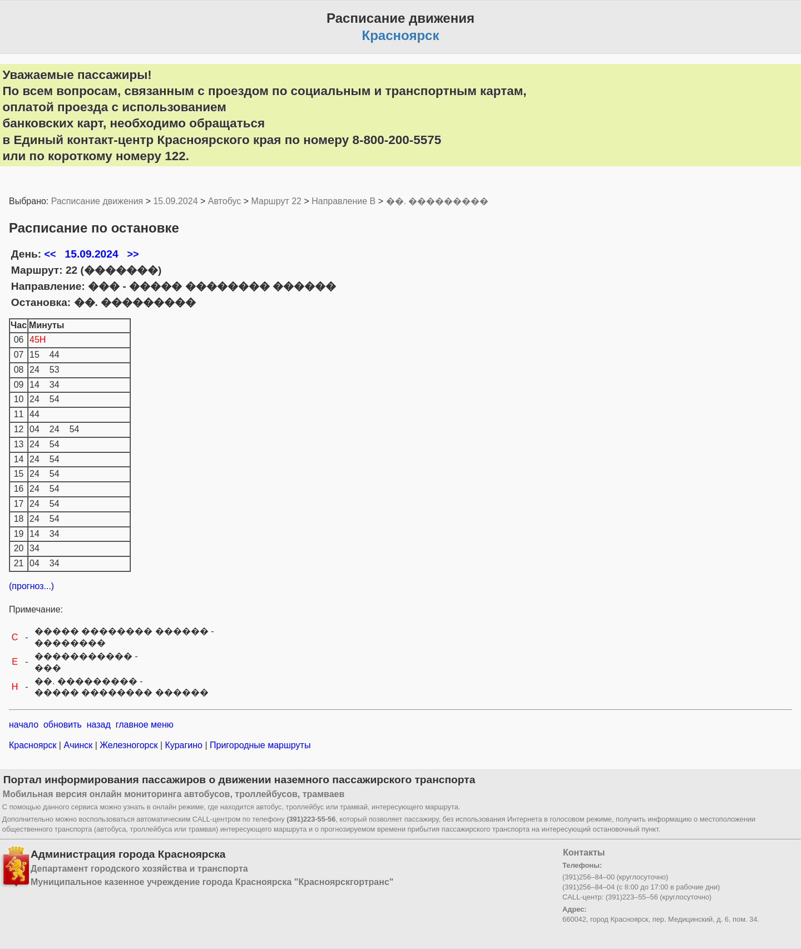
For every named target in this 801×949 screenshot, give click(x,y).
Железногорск (128, 745)
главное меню (145, 724)
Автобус (224, 201)
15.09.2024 (175, 201)
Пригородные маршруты (259, 745)
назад (99, 724)
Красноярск (34, 745)
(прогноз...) (31, 586)
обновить (62, 724)
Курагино (183, 745)
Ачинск (78, 745)
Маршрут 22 (276, 201)
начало (23, 724)
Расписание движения (97, 201)
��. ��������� (437, 201)
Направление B (343, 201)
